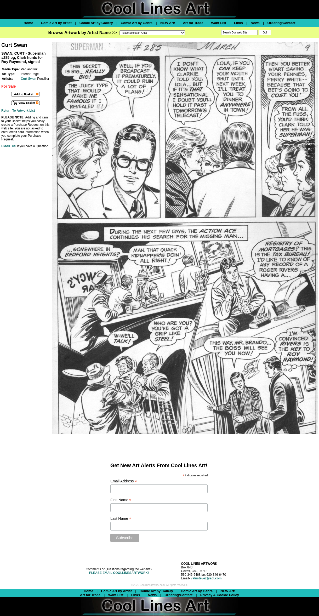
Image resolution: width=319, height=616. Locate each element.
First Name (121, 500)
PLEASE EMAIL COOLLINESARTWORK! (119, 573)
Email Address (123, 481)
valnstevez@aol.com (206, 578)
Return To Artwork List (18, 110)
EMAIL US (8, 146)
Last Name (120, 518)
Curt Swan (28, 79)
